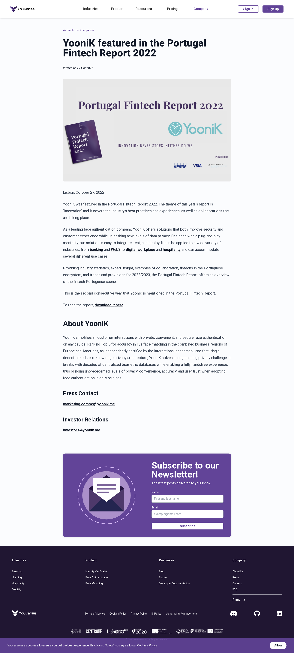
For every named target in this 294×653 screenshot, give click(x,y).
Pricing (172, 9)
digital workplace (140, 249)
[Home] (22, 9)
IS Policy (156, 613)
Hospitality (18, 583)
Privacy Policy (139, 613)
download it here (109, 305)
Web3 (115, 249)
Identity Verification (97, 571)
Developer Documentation (174, 583)
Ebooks (163, 577)
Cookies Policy (118, 613)
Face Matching (94, 583)
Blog (161, 571)
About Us (237, 571)
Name (155, 492)
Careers (237, 583)
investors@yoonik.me (81, 430)
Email (155, 507)
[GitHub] (257, 613)
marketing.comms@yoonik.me (89, 404)
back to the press (78, 30)
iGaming (17, 577)
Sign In (248, 9)
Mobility (16, 589)
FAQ (234, 589)
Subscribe (187, 526)
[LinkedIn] (279, 613)
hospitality (172, 249)
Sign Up (273, 9)
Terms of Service (95, 613)
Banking (17, 571)
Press (235, 577)
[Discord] (233, 613)
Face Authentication (97, 577)
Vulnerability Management (181, 613)
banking (96, 249)
